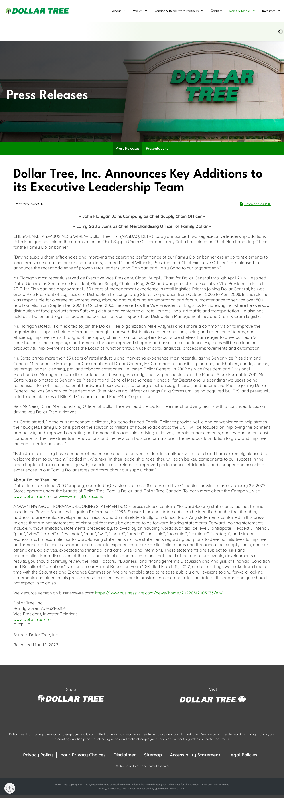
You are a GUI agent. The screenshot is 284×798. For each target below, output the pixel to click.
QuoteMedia (96, 787)
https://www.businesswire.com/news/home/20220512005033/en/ (159, 595)
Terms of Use (177, 791)
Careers (216, 11)
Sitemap (153, 757)
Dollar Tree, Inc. (133, 768)
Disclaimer (125, 757)
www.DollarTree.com (33, 498)
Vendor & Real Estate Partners (176, 11)
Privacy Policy (38, 757)
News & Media (239, 11)
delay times (174, 787)
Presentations (157, 151)
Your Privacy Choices (83, 757)
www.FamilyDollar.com (80, 498)
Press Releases (128, 151)
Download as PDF (255, 206)
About (116, 11)
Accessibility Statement (195, 757)
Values (137, 11)
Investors (268, 11)
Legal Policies (242, 757)
